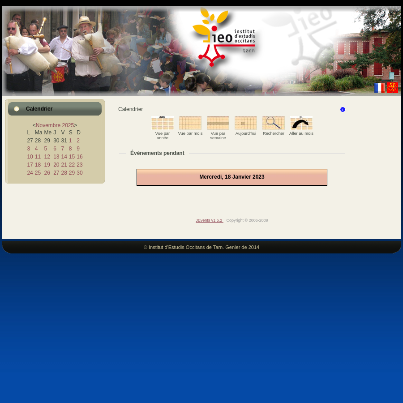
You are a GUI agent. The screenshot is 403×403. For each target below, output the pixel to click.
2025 (68, 125)
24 (30, 173)
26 (47, 173)
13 (56, 157)
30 (79, 173)
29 (72, 173)
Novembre (48, 125)
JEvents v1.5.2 (209, 220)
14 (64, 157)
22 (72, 165)
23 (79, 165)
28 (64, 173)
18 (38, 165)
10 (30, 157)
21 (64, 165)
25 (38, 173)
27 (56, 173)
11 (38, 157)
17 (30, 165)
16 (79, 157)
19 (47, 165)
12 (47, 157)
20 (56, 165)
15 (72, 157)
